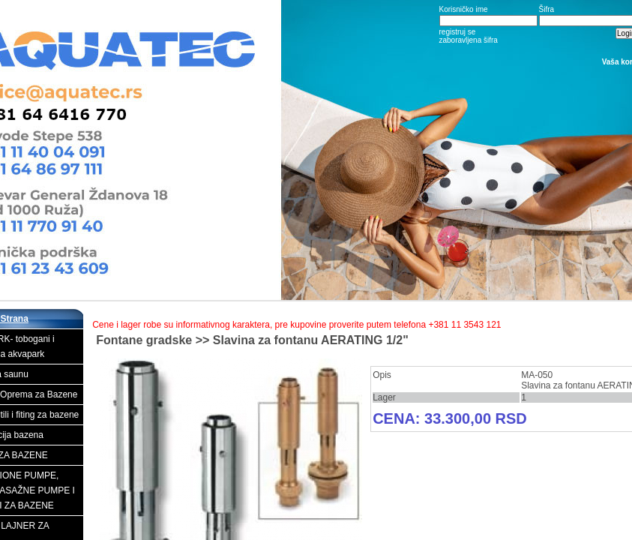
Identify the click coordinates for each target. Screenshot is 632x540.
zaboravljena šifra (468, 40)
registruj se (457, 32)
